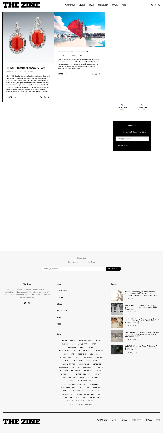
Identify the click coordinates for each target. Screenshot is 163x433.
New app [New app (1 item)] (97, 374)
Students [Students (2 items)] (67, 394)
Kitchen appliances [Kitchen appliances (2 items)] (93, 367)
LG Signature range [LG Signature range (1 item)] (70, 371)
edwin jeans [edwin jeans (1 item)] (66, 357)
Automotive (70, 5)
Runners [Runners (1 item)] (94, 384)
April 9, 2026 (130, 312)
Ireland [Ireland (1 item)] (97, 364)
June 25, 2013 (63, 55)
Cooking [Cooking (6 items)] (82, 354)
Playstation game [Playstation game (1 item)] (89, 377)
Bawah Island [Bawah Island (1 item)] (87, 347)
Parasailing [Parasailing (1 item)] (70, 377)
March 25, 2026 (131, 353)
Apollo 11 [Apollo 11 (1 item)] (68, 344)
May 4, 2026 (130, 298)
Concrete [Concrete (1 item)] (69, 354)
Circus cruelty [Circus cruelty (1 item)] (67, 351)
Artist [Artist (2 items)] (96, 344)
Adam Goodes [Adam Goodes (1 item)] (69, 341)
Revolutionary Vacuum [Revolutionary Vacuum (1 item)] (75, 384)
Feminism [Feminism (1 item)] (92, 361)
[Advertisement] (132, 54)
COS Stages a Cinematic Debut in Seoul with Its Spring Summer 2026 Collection (141, 307)
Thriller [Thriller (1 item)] (95, 397)
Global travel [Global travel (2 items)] (68, 364)
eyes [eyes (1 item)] (68, 361)
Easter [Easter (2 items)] (94, 354)
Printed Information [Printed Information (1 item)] (81, 381)
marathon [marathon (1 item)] (66, 374)
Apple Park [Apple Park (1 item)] (83, 344)
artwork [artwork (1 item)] (72, 347)
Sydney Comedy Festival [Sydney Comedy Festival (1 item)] (88, 394)
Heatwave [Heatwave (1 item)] (84, 364)
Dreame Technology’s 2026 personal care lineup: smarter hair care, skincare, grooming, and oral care (141, 293)
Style (91, 5)
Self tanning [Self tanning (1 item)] (94, 387)
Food (124, 5)
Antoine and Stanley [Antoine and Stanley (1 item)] (90, 341)
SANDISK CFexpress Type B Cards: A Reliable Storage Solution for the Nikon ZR (141, 348)
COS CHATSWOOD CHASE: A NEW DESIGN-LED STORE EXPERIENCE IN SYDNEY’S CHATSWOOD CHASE (142, 334)
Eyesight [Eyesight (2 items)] (79, 361)
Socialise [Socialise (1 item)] (78, 391)
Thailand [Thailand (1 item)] (81, 397)
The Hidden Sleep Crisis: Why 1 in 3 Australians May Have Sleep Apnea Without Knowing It (142, 321)
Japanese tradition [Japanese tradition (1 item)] (69, 367)
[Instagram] (155, 5)
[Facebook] (152, 5)
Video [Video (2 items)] (92, 401)
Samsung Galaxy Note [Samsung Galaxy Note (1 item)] (72, 387)
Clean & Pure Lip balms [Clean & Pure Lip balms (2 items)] (91, 351)
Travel (115, 5)
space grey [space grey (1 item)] (93, 391)
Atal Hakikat (29, 72)
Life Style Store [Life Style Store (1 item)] (93, 371)
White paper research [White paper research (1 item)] (81, 404)
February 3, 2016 (13, 72)
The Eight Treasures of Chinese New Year (25, 68)
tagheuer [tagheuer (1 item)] (68, 397)
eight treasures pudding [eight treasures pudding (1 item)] (89, 357)
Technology (103, 5)
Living (82, 5)
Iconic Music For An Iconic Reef (73, 52)
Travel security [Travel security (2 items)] (76, 401)
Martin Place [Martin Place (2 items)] (82, 374)
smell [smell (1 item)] (66, 391)
